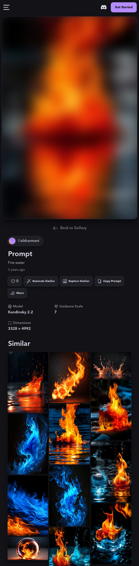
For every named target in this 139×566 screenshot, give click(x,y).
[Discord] (103, 7)
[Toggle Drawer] (6, 7)
